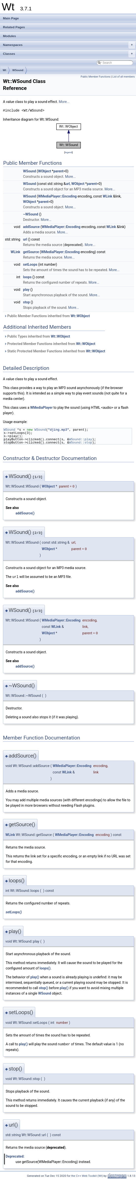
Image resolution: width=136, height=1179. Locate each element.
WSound (17, 70)
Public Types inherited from (37, 336)
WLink (107, 196)
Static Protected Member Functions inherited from (54, 351)
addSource (31, 227)
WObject (44, 171)
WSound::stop (80, 442)
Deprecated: (15, 1156)
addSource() (25, 513)
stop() (43, 988)
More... (64, 102)
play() (34, 977)
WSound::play (80, 439)
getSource (31, 252)
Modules (9, 36)
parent (58, 171)
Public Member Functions (95, 76)
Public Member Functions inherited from (47, 316)
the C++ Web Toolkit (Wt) (87, 1175)
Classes (69, 53)
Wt (4, 70)
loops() (45, 968)
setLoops (30, 264)
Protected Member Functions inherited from (49, 344)
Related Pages (14, 27)
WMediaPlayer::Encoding (57, 196)
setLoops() (14, 912)
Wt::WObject (80, 316)
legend (68, 152)
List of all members (123, 76)
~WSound (30, 214)
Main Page (11, 18)
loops (27, 277)
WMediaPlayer (41, 407)
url (68, 184)
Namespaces (69, 45)
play (26, 290)
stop (26, 302)
